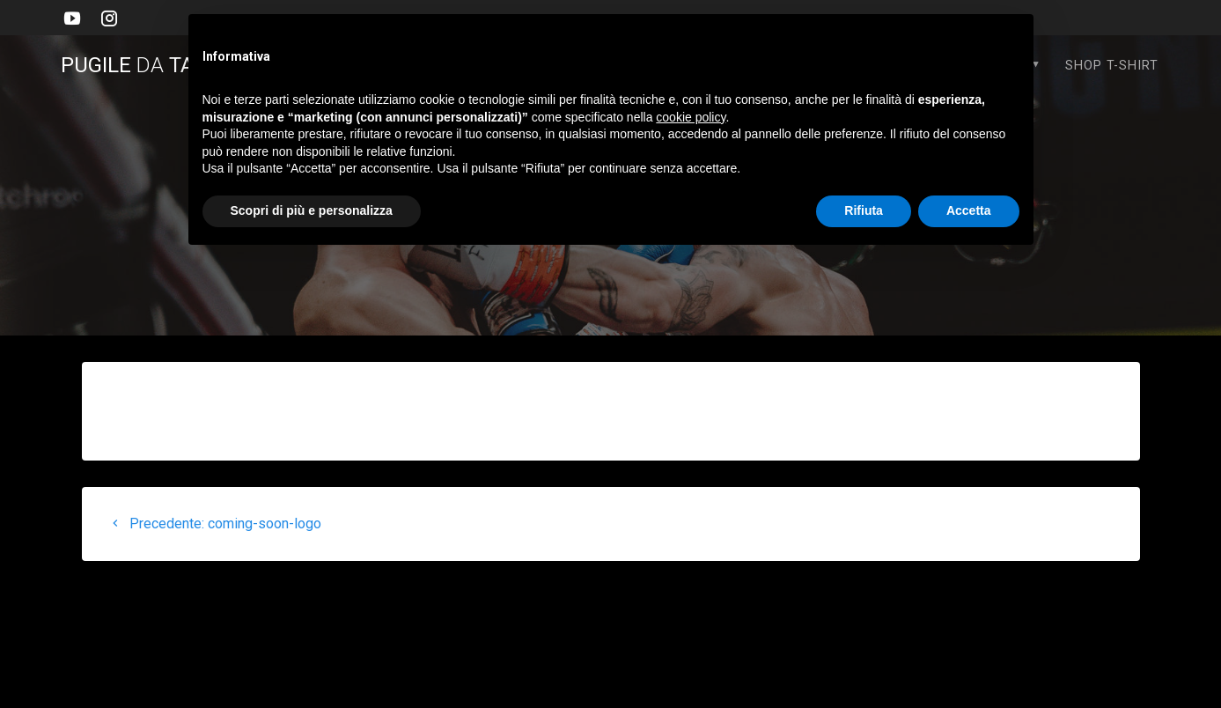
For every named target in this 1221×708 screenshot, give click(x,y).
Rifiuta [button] (863, 210)
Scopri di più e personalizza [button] (312, 210)
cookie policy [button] (690, 117)
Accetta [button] (968, 210)
